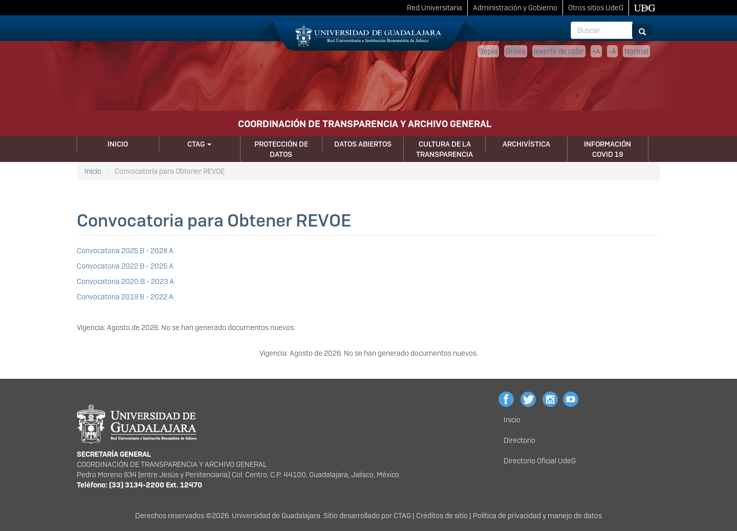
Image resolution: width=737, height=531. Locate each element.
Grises (516, 51)
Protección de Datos (281, 149)
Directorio (519, 440)
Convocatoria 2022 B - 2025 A (125, 266)
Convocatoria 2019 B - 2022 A (125, 296)
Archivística (526, 144)
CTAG (199, 144)
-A (612, 51)
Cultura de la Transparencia (444, 149)
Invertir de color (559, 51)
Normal (636, 51)
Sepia (488, 51)
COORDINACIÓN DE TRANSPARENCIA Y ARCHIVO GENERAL (364, 124)
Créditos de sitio (442, 515)
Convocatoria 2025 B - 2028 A (125, 250)
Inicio (117, 144)
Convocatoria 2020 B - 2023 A (125, 281)
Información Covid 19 (607, 149)
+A (596, 51)
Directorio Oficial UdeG (540, 460)
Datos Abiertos (363, 144)
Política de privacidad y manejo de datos (537, 515)
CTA (400, 515)
